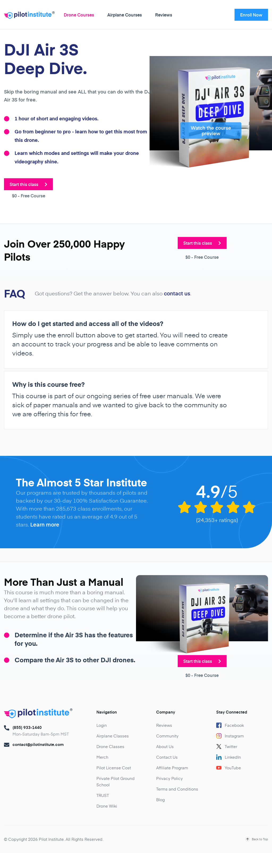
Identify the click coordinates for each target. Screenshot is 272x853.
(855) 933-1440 (27, 727)
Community (167, 736)
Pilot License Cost (113, 767)
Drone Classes (110, 746)
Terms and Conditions (177, 789)
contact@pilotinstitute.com (38, 744)
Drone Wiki (106, 806)
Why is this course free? (48, 384)
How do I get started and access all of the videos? (87, 323)
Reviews (163, 15)
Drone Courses (79, 15)
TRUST (102, 795)
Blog (160, 799)
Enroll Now (251, 15)
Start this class (28, 184)
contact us (177, 293)
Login (101, 725)
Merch (102, 757)
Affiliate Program (172, 767)
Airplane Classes (112, 736)
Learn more (44, 524)
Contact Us (167, 757)
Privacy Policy (169, 778)
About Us (165, 746)
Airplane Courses (124, 15)
